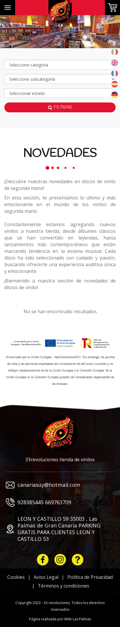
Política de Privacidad (90, 577)
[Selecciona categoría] (60, 65)
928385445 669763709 (38, 502)
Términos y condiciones (63, 586)
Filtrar (60, 107)
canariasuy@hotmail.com (43, 485)
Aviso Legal (46, 577)
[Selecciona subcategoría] (60, 79)
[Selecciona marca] (60, 93)
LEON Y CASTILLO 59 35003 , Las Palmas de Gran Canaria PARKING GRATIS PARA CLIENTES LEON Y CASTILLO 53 (53, 529)
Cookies (16, 577)
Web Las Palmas (77, 619)
